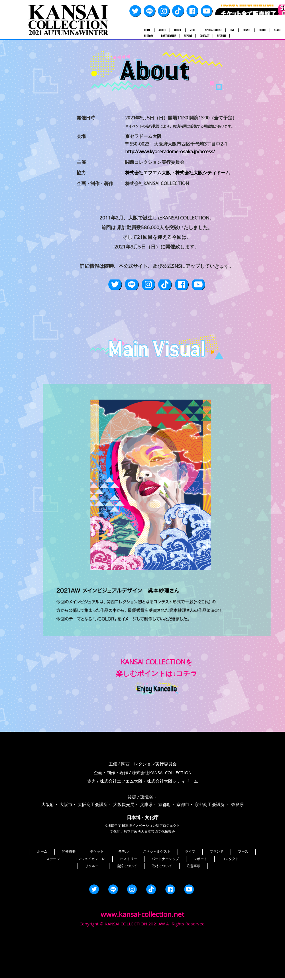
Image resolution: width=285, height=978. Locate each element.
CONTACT (204, 36)
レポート (200, 886)
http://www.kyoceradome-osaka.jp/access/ (170, 151)
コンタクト (230, 886)
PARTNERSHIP (168, 36)
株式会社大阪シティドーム (202, 172)
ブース (243, 879)
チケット (97, 879)
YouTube (207, 11)
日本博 (134, 845)
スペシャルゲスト (156, 879)
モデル (123, 879)
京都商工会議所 (210, 832)
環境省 (146, 825)
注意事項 (193, 894)
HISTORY (148, 36)
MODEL (193, 30)
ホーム (42, 879)
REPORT (188, 36)
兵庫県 (146, 832)
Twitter (135, 11)
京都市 (182, 832)
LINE (150, 11)
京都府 (164, 832)
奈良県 (237, 832)
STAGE (277, 30)
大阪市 (66, 832)
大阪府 (47, 832)
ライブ (190, 879)
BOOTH (262, 30)
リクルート (93, 894)
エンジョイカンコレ (89, 886)
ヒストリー (128, 886)
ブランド (216, 879)
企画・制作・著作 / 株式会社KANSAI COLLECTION (143, 800)
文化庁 (151, 845)
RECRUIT (221, 36)
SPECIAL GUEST (213, 30)
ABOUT (162, 30)
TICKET (177, 30)
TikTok (178, 11)
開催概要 (69, 879)
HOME (147, 30)
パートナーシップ (165, 886)
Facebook (192, 11)
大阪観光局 (124, 832)
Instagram (164, 11)
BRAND (246, 30)
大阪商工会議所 (93, 832)
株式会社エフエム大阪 (148, 172)
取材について (162, 894)
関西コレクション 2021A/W (68, 20)
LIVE (232, 30)
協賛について (127, 894)
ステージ (53, 886)
